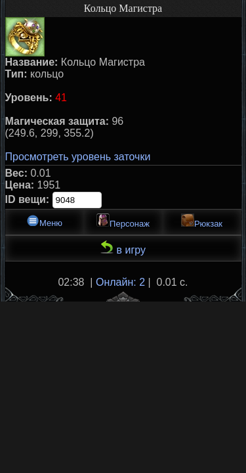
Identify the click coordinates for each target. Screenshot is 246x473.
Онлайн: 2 (120, 282)
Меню (44, 221)
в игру (123, 248)
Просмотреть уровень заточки (78, 156)
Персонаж (123, 221)
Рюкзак (201, 221)
